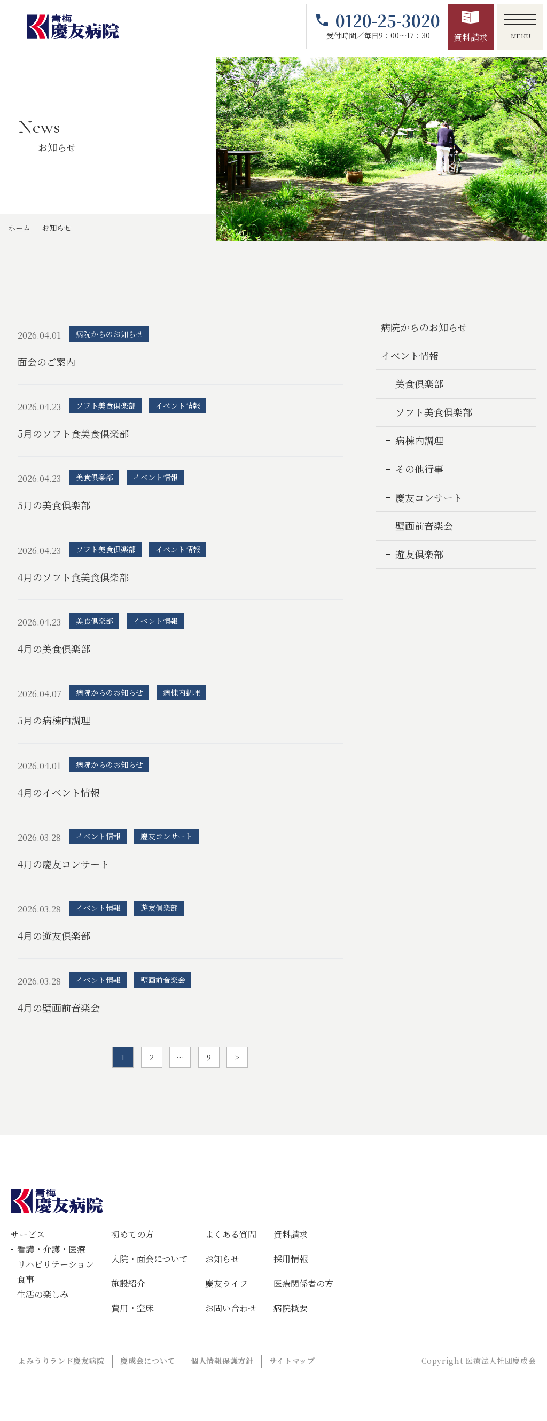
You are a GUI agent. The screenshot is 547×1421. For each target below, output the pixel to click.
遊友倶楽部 (419, 554)
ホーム (19, 227)
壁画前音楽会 (424, 526)
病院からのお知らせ (424, 327)
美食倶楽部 (419, 384)
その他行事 (419, 468)
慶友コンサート (429, 497)
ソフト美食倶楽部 (433, 412)
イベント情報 (410, 355)
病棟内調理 (419, 440)
